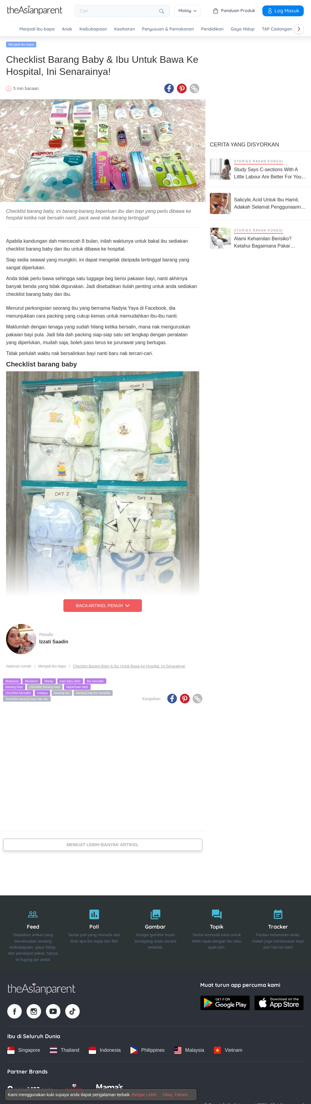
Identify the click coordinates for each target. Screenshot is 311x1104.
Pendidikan (212, 29)
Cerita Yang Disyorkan (244, 145)
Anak (67, 29)
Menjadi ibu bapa (37, 29)
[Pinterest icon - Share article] (182, 88)
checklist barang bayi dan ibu (26, 699)
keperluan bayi (77, 687)
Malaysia (11, 681)
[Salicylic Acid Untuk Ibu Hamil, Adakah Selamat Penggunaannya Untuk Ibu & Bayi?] (258, 203)
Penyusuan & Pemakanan (168, 29)
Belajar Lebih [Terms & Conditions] (144, 1094)
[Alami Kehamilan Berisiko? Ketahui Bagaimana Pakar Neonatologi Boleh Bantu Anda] (258, 238)
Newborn (31, 681)
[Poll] (94, 934)
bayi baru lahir (70, 681)
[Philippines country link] (147, 1050)
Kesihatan (124, 29)
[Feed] (33, 934)
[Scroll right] (299, 29)
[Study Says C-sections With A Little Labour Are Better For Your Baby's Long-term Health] (258, 169)
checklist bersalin (18, 693)
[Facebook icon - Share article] (169, 88)
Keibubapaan (93, 29)
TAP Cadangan (277, 29)
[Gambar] (156, 934)
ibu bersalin (95, 681)
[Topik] (217, 934)
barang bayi (14, 687)
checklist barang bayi (44, 687)
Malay (187, 10)
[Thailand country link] (64, 1050)
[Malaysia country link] (189, 1050)
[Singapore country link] (23, 1050)
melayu (42, 693)
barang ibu (62, 693)
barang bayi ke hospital (93, 693)
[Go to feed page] (35, 13)
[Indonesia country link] (104, 1050)
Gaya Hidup (243, 29)
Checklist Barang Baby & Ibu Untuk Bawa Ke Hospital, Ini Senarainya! (129, 666)
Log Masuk (283, 11)
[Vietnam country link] (228, 1050)
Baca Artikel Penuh (102, 605)
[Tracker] (278, 934)
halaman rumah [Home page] (18, 666)
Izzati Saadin (53, 641)
